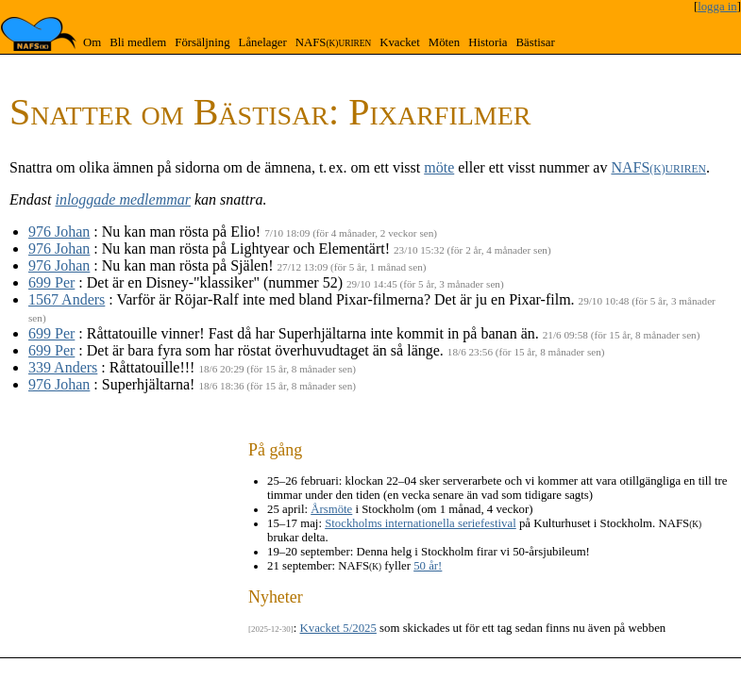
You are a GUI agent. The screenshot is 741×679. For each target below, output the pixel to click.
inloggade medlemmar (123, 199)
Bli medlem (137, 42)
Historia (487, 42)
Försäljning (202, 42)
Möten (444, 42)
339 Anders (62, 367)
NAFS (333, 42)
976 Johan (59, 232)
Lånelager (263, 42)
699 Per (51, 282)
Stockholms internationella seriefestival (420, 523)
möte (439, 167)
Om (92, 42)
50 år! (427, 565)
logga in (717, 6)
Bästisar (534, 42)
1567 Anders (66, 299)
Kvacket (399, 42)
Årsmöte (331, 509)
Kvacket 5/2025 (338, 628)
